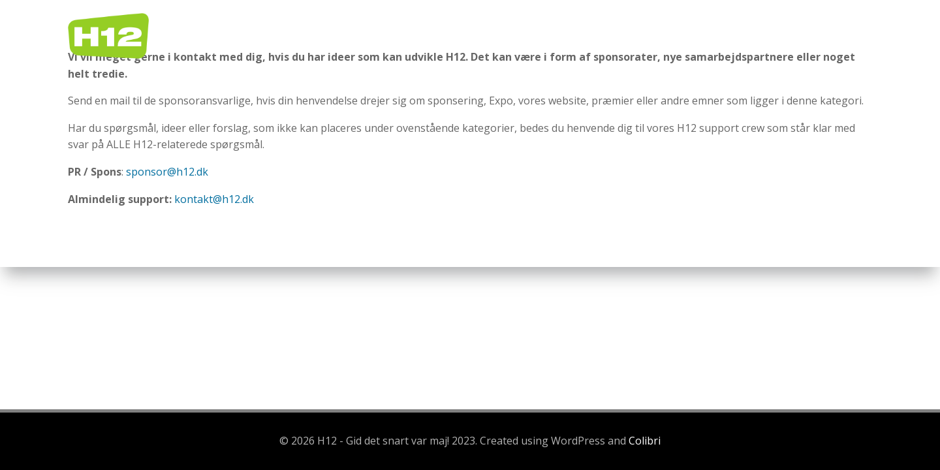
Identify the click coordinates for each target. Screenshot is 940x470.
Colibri (645, 440)
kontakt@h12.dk (214, 199)
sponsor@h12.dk (167, 171)
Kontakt (836, 35)
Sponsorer (758, 35)
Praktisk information (645, 35)
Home (485, 35)
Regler (543, 35)
